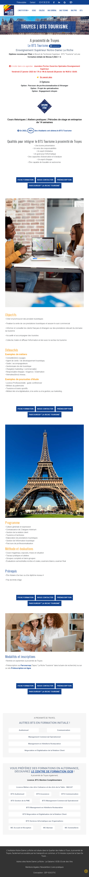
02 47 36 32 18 (44, 2)
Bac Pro (74, 10)
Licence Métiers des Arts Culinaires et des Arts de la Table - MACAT (44, 787)
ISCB (57, 861)
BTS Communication (69, 794)
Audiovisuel (24, 730)
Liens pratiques (57, 867)
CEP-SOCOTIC (50, 873)
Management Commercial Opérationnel (44, 737)
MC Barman (48, 828)
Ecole (34, 10)
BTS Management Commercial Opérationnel (60, 801)
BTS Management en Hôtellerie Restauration (44, 807)
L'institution (23, 10)
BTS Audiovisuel (17, 794)
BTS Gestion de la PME (20, 801)
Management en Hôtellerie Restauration (44, 744)
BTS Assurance (42, 794)
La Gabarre (49, 861)
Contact (32, 2)
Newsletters (45, 867)
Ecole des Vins (67, 861)
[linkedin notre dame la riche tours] (59, 2)
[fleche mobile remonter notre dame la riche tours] (86, 871)
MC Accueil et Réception (21, 828)
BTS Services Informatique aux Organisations (44, 821)
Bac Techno (63, 10)
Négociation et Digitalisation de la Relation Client (45, 750)
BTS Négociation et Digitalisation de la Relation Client (45, 814)
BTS (81, 10)
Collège (42, 10)
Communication (63, 730)
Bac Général (52, 10)
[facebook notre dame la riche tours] (54, 2)
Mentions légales (32, 867)
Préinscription (21, 2)
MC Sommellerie (71, 828)
